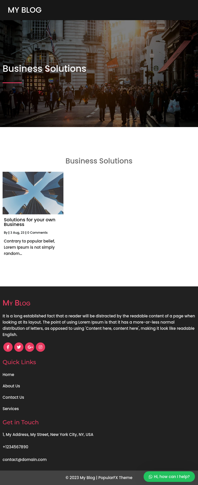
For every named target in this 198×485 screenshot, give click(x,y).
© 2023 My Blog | (81, 477)
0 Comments (37, 232)
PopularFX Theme (115, 477)
